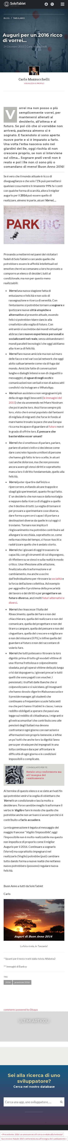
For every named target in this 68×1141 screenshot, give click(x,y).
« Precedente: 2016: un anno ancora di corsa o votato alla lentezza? (32, 1134)
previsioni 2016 (22, 982)
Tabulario (19, 18)
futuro (53, 426)
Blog (7, 18)
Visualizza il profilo (34, 83)
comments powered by (21, 1009)
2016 (8, 982)
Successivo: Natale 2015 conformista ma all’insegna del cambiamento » (34, 1139)
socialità (56, 578)
